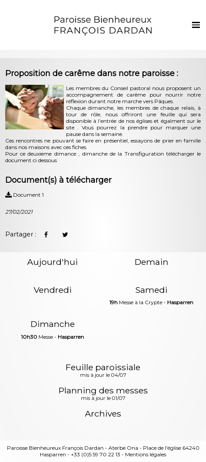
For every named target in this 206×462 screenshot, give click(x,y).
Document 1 (24, 194)
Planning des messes (103, 394)
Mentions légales (145, 454)
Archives (103, 413)
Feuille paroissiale (103, 371)
